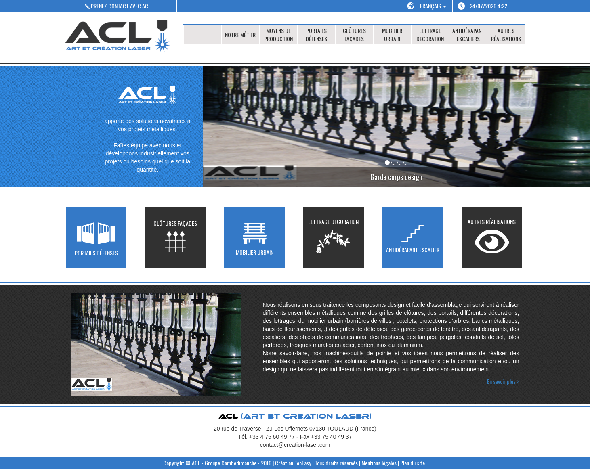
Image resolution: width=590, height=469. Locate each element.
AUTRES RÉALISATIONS (506, 34)
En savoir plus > (503, 381)
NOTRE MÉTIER (240, 34)
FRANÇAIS (433, 6)
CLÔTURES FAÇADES (354, 34)
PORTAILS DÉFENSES (316, 34)
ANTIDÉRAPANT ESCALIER (412, 237)
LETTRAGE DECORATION (430, 34)
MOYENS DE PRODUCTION (278, 34)
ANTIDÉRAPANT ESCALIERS (468, 34)
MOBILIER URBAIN (392, 34)
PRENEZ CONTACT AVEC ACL (118, 6)
